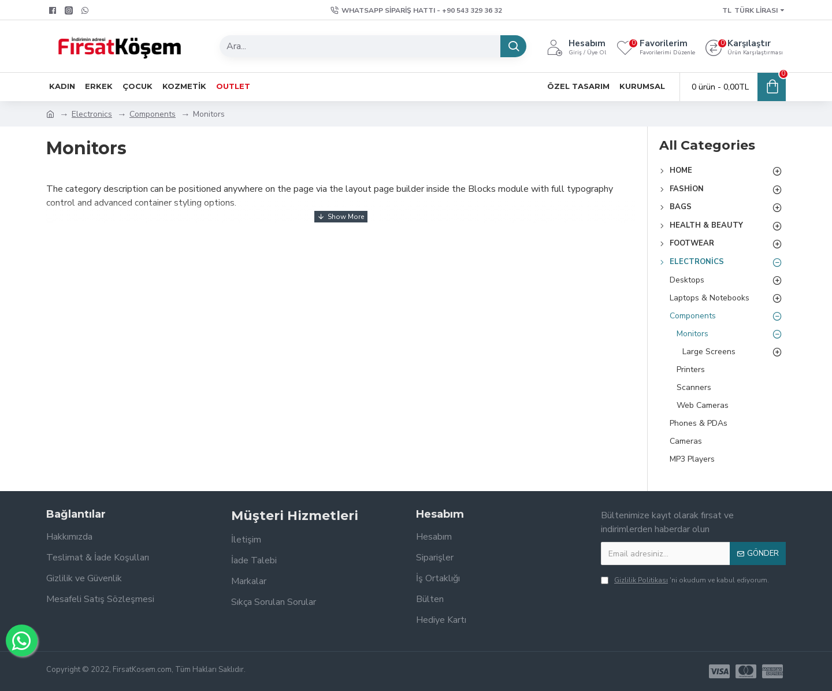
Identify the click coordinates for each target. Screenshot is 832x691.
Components (152, 114)
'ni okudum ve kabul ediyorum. (685, 580)
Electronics (92, 114)
